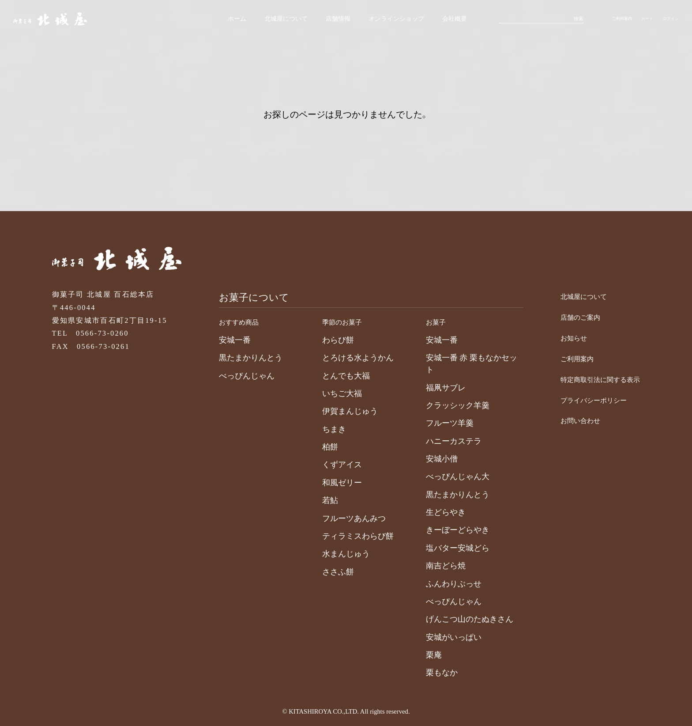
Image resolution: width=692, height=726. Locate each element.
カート (641, 20)
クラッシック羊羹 (447, 405)
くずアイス (331, 464)
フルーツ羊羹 (439, 423)
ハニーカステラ (443, 441)
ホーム (201, 20)
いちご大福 (331, 393)
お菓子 (427, 321)
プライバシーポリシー (581, 400)
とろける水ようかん (347, 357)
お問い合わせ (564, 420)
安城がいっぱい (443, 637)
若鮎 (319, 500)
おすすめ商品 (233, 321)
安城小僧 (431, 458)
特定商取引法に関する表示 (589, 379)
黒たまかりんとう (240, 357)
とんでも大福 (335, 375)
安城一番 (224, 340)
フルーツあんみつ (343, 518)
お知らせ (556, 337)
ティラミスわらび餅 (347, 536)
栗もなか (431, 672)
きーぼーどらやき (447, 530)
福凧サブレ (435, 387)
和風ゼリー (331, 482)
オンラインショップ (372, 20)
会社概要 (434, 20)
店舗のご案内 (564, 316)
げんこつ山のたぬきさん (459, 619)
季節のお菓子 (337, 321)
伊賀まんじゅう (339, 411)
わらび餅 (327, 340)
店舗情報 (310, 20)
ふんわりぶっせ (443, 583)
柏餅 (319, 446)
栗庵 (423, 654)
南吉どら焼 (435, 565)
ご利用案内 (611, 20)
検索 (565, 20)
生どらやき (435, 512)
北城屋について (254, 20)
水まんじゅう (335, 553)
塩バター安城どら (447, 548)
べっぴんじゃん (236, 375)
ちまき (323, 429)
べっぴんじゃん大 (447, 476)
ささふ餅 (327, 571)
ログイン (667, 20)
